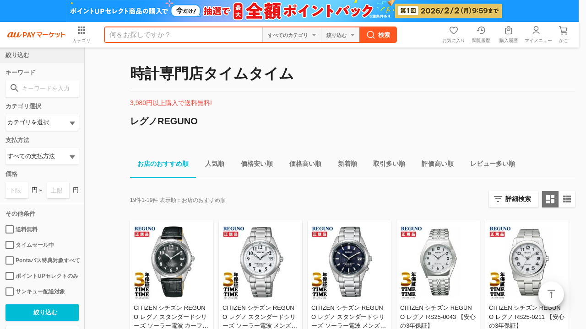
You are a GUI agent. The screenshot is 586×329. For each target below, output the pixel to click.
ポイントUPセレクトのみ (41, 276)
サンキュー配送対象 (35, 291)
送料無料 (21, 229)
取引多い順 (385, 165)
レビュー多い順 (489, 165)
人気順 (211, 165)
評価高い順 (434, 165)
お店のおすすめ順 (159, 165)
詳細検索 (518, 198)
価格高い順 (301, 165)
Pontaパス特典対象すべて (42, 260)
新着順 (344, 165)
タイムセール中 (29, 245)
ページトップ (551, 294)
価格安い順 (253, 165)
